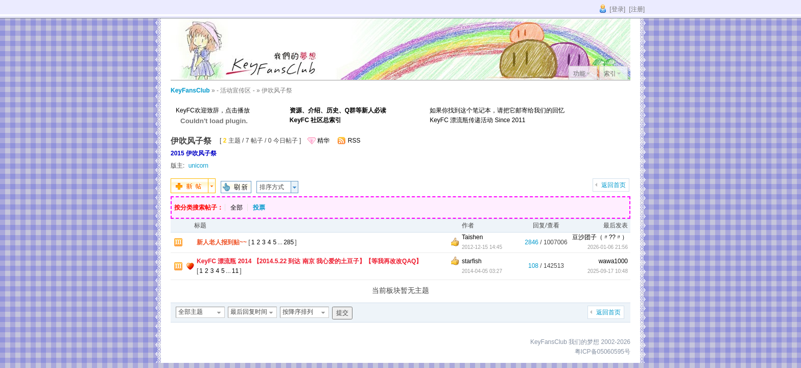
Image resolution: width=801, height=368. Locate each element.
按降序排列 (297, 311)
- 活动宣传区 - (236, 90)
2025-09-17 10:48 (607, 271)
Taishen (472, 237)
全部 (236, 207)
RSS (354, 140)
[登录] (617, 9)
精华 (323, 140)
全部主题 (190, 311)
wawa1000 (613, 261)
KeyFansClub (190, 90)
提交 (342, 312)
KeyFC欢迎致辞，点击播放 (213, 110)
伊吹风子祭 (277, 90)
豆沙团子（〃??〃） (600, 237)
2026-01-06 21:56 (607, 247)
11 (235, 270)
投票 (259, 207)
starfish (472, 261)
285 (289, 242)
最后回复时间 (248, 311)
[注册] (637, 9)
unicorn (198, 165)
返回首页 (613, 185)
